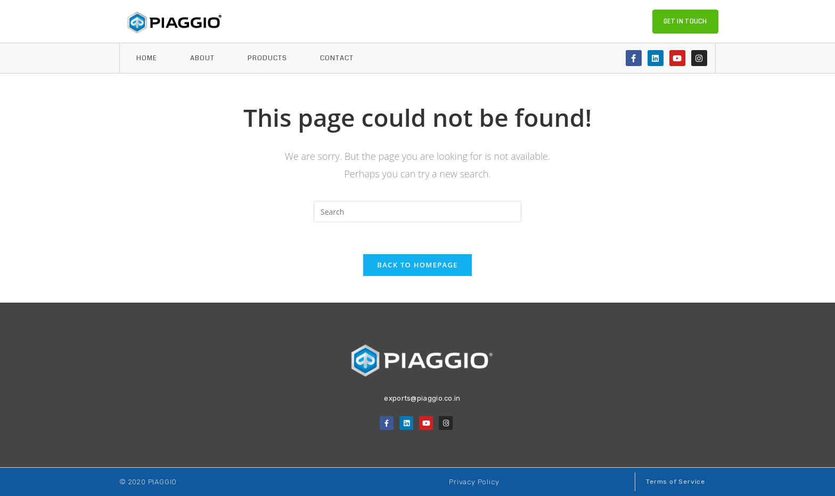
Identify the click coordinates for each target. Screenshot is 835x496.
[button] (685, 22)
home (146, 58)
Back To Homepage (417, 265)
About (202, 58)
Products (267, 58)
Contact (337, 58)
